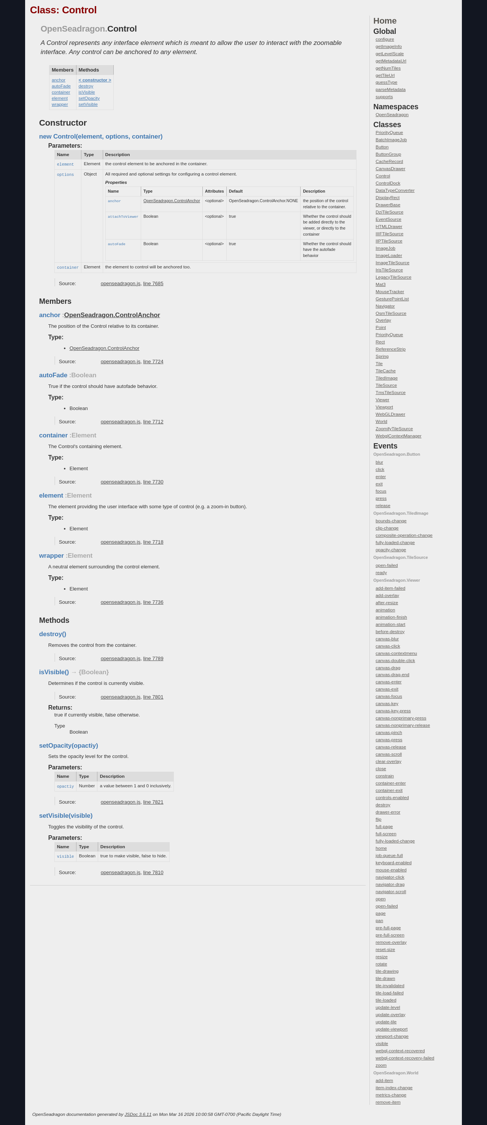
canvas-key (387, 703)
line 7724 (153, 361)
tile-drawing (387, 971)
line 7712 (153, 421)
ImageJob (385, 248)
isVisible (87, 92)
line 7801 (153, 696)
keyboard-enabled (393, 862)
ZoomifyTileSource (394, 428)
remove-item (388, 1102)
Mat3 (380, 284)
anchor (58, 80)
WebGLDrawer (390, 414)
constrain (385, 776)
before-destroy (390, 631)
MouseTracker (390, 291)
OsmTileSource (391, 313)
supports (384, 96)
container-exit (389, 790)
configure (385, 39)
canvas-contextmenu (396, 653)
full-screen (386, 833)
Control (383, 176)
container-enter (391, 783)
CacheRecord (389, 161)
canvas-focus (389, 696)
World (381, 421)
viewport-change (392, 1036)
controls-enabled (392, 797)
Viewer (382, 399)
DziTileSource (389, 212)
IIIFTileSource (389, 233)
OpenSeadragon (73, 29)
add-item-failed (390, 588)
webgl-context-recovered (400, 1050)
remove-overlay (391, 942)
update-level (388, 1007)
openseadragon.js (120, 283)
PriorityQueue (389, 132)
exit (379, 484)
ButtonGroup (388, 154)
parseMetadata (391, 89)
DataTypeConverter (395, 190)
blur (379, 462)
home (381, 848)
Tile (379, 363)
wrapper (60, 104)
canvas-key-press (393, 710)
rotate (381, 964)
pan (379, 920)
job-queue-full (389, 855)
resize (381, 956)
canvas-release (391, 747)
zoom (381, 1065)
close (381, 768)
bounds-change (391, 520)
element (60, 98)
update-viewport (391, 1029)
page (380, 913)
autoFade (61, 86)
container (61, 92)
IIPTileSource (389, 241)
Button (382, 147)
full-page (384, 826)
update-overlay (390, 1014)
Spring (382, 356)
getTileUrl (385, 75)
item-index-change (394, 1087)
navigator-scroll (391, 891)
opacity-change (391, 549)
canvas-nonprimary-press (401, 718)
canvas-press (389, 739)
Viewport (384, 407)
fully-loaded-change (395, 542)
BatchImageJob (391, 139)
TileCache (386, 370)
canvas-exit (387, 689)
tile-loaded (386, 1000)
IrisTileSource (389, 270)
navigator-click (390, 877)
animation (385, 610)
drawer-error (388, 812)
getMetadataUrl (391, 61)
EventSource (388, 219)
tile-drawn (385, 978)
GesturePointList (392, 299)
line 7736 (153, 601)
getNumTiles (388, 68)
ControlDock (388, 183)
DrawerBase (388, 204)
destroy (86, 86)
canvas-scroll (389, 754)
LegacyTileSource (393, 277)
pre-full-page (388, 927)
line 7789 (153, 658)
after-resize (387, 602)
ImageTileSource (392, 262)
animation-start (390, 624)
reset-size (385, 949)
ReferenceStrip (391, 349)
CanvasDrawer (390, 168)
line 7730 (153, 481)
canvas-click (388, 646)
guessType (386, 82)
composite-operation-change (404, 535)
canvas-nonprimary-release (403, 725)
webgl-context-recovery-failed (405, 1058)
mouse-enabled (391, 870)
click (380, 469)
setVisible (88, 104)
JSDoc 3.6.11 (137, 1114)
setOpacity (89, 98)
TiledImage (387, 378)
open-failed (387, 565)
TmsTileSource (391, 392)
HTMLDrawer (389, 226)
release (383, 505)
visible (382, 1043)
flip (378, 819)
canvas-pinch (389, 732)
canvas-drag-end (392, 674)
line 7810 (153, 871)
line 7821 (153, 801)
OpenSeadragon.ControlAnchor (171, 200)
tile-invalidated (390, 985)
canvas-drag (388, 667)
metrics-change (391, 1095)
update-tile (386, 1021)
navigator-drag (390, 884)
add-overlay (387, 595)
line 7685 (153, 283)
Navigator (385, 306)
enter (381, 476)
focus (381, 491)
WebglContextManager (398, 436)
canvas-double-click (395, 660)
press (381, 498)
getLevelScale (390, 53)
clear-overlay (388, 761)
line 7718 (153, 541)
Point (381, 327)
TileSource (386, 385)
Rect (380, 342)
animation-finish (391, 617)
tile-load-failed (389, 993)
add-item (384, 1080)
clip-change (387, 528)
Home (384, 21)
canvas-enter (388, 682)
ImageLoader (389, 255)
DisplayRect (387, 197)
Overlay (383, 320)
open (380, 899)
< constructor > (95, 80)
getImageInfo (389, 46)
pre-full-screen (390, 935)
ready (381, 572)
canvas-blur (387, 638)
